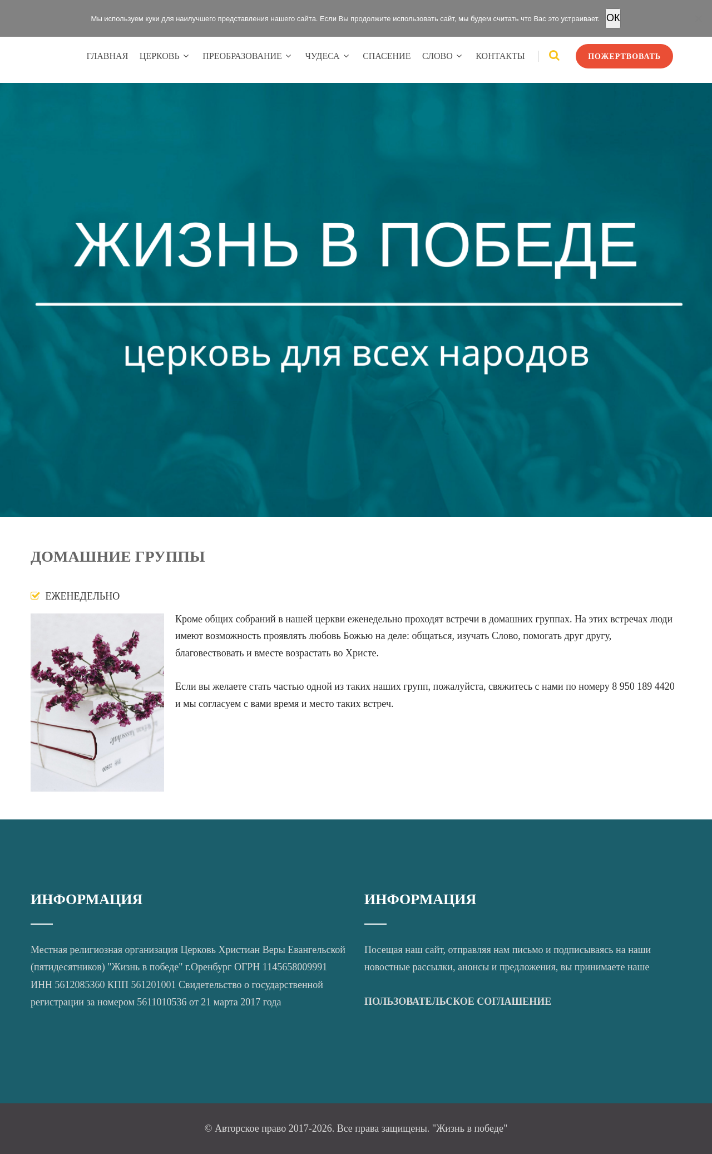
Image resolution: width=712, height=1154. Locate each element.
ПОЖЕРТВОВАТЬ (624, 56)
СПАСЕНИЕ (387, 56)
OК (613, 17)
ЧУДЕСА (328, 56)
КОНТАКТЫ (500, 56)
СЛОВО (443, 56)
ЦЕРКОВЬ (165, 56)
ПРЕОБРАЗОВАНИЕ (248, 56)
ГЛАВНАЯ (107, 56)
